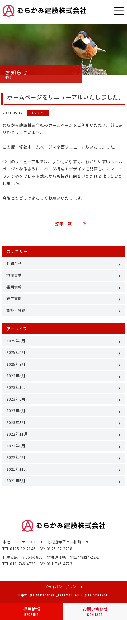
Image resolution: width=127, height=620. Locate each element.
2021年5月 (15, 481)
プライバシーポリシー (63, 586)
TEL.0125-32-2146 (18, 548)
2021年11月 (17, 469)
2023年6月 (15, 399)
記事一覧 (70, 224)
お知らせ (37, 113)
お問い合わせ (95, 612)
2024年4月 (15, 376)
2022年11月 (17, 434)
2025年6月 (15, 341)
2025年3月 (15, 364)
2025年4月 (15, 352)
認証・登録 (16, 310)
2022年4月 (15, 457)
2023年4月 (15, 410)
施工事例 (13, 298)
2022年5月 (15, 446)
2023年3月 (15, 422)
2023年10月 (17, 387)
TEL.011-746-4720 (18, 563)
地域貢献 (13, 275)
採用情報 (31, 612)
